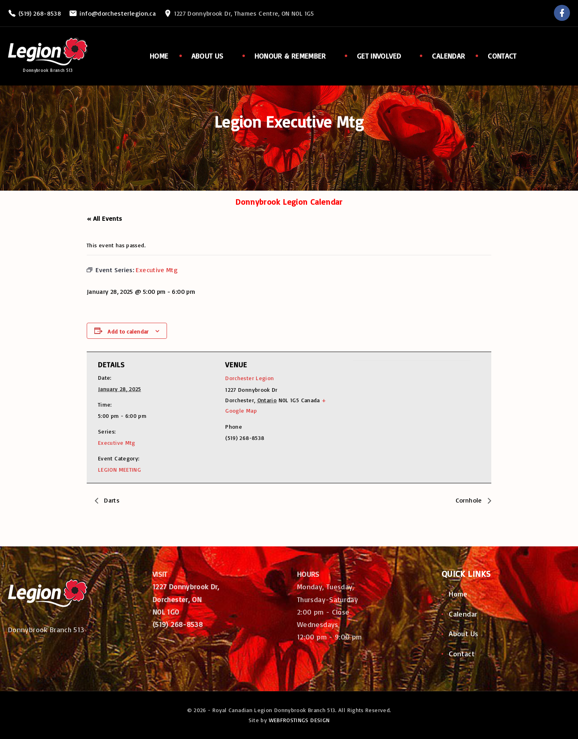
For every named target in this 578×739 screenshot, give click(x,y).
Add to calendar (128, 331)
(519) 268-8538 (39, 13)
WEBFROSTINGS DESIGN (299, 720)
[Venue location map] (395, 415)
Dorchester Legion (249, 378)
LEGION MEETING (119, 469)
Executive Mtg (116, 442)
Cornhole (470, 500)
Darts (111, 500)
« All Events (104, 218)
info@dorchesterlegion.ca (117, 13)
